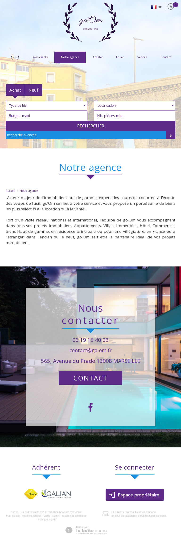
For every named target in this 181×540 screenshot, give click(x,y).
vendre (142, 57)
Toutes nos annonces (74, 515)
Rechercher (90, 126)
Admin (55, 515)
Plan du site (13, 515)
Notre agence (70, 57)
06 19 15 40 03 (90, 340)
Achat (15, 90)
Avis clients (40, 57)
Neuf (33, 90)
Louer (120, 57)
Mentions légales (31, 515)
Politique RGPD (47, 519)
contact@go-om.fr (91, 350)
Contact (165, 57)
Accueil (15, 57)
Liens (47, 515)
